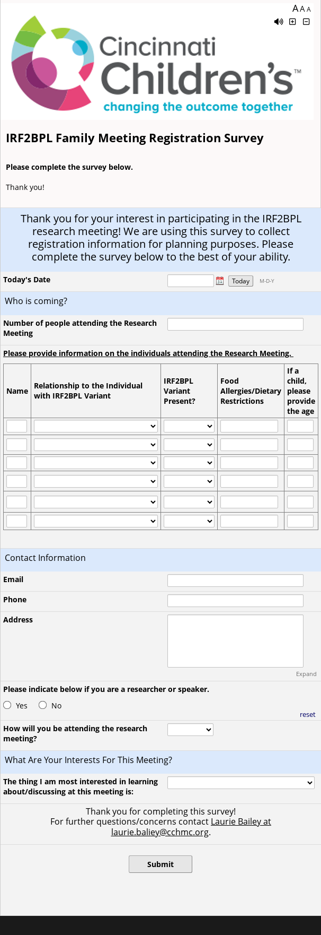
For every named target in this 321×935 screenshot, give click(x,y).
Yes (22, 705)
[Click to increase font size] (292, 21)
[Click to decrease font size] (307, 21)
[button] (220, 280)
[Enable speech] (278, 21)
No (56, 705)
